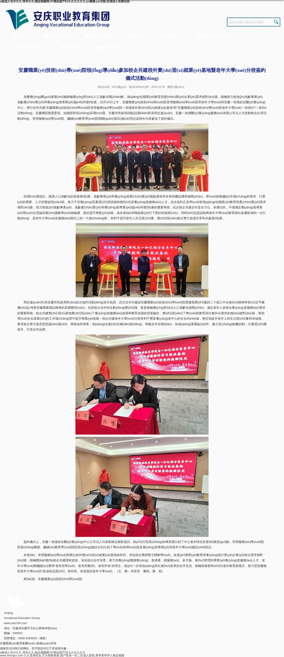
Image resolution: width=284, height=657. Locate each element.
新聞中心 (135, 36)
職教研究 (69, 47)
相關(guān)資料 (107, 47)
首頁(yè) (19, 36)
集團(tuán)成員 (98, 36)
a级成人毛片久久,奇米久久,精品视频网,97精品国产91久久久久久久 (42, 652)
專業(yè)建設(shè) (214, 36)
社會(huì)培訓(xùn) (29, 47)
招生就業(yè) (170, 36)
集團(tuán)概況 (55, 36)
